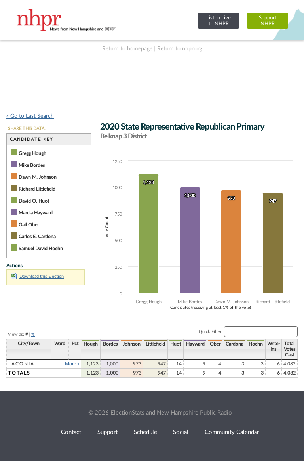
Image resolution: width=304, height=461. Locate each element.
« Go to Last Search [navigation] (30, 116)
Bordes (110, 344)
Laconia (21, 364)
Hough (91, 344)
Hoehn (256, 344)
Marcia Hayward (36, 212)
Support (107, 432)
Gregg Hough (32, 153)
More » (72, 364)
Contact (71, 432)
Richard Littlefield (37, 189)
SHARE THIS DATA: (27, 128)
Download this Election (37, 276)
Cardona (234, 344)
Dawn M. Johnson (38, 177)
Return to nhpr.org (179, 49)
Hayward (195, 344)
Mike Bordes (32, 165)
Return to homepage (127, 49)
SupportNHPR (268, 20)
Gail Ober (29, 224)
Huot (175, 344)
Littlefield (155, 344)
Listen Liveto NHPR (218, 20)
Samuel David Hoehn (41, 248)
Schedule (145, 432)
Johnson (132, 344)
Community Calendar (232, 432)
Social (180, 432)
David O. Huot (34, 201)
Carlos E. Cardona (37, 236)
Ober (215, 344)
